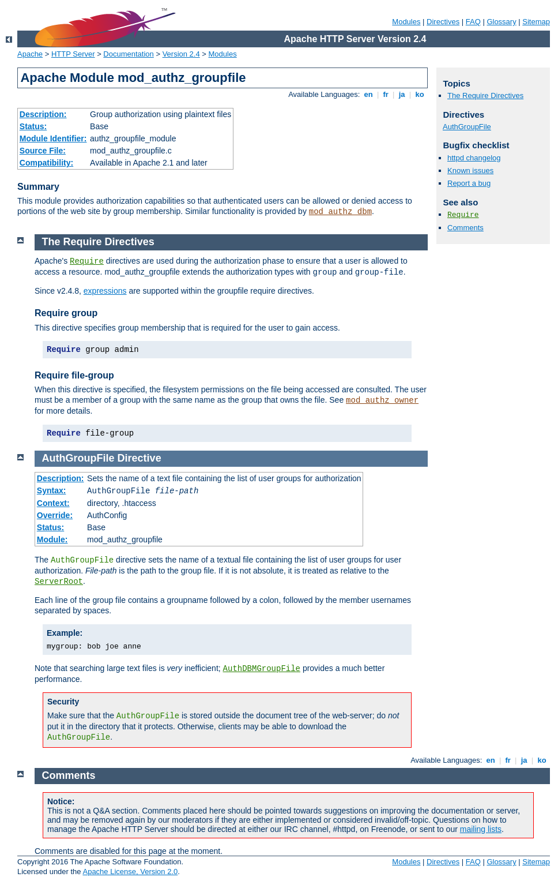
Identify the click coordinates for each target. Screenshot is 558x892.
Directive (139, 458)
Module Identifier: (53, 138)
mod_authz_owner (382, 400)
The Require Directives (485, 95)
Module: (52, 539)
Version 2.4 (181, 54)
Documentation (128, 54)
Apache (30, 54)
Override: (55, 515)
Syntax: (51, 490)
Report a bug (469, 183)
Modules (406, 21)
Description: (43, 114)
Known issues (470, 170)
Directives (443, 21)
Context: (53, 503)
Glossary (501, 21)
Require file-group (74, 375)
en (368, 94)
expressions (105, 290)
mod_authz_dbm (340, 211)
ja (402, 94)
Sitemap (536, 21)
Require (463, 215)
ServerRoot (59, 581)
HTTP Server (73, 54)
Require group (66, 313)
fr (386, 94)
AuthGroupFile (467, 126)
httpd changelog (474, 157)
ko (419, 94)
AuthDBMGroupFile (261, 668)
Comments (465, 227)
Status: (33, 126)
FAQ (473, 21)
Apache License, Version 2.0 (130, 871)
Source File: (43, 150)
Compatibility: (46, 162)
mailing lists (481, 829)
